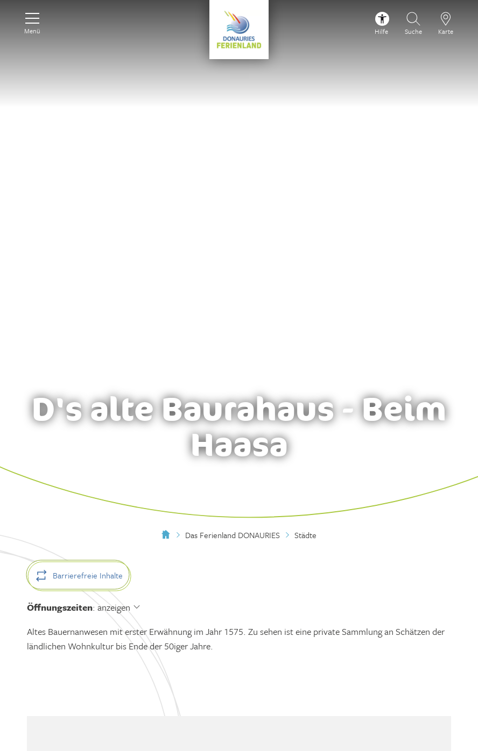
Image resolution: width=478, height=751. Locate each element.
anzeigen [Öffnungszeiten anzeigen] (113, 607)
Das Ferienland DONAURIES (232, 535)
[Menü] (32, 22)
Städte (305, 535)
